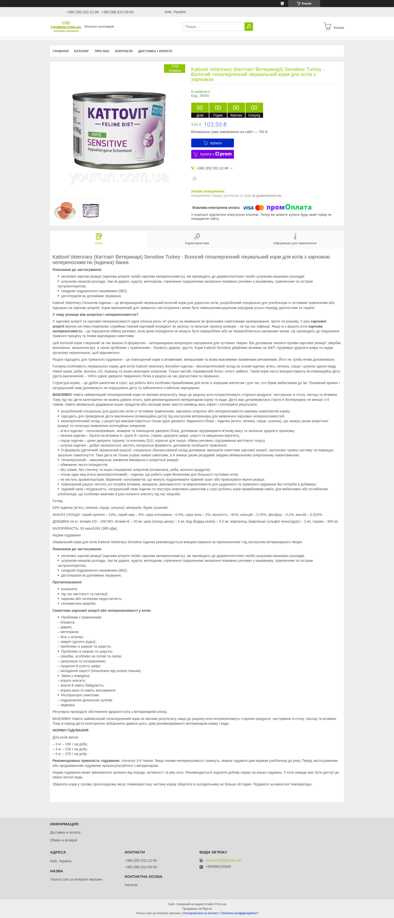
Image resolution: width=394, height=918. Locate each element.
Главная (61, 51)
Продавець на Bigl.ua (197, 908)
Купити (216, 143)
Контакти (124, 51)
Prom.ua (220, 904)
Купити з (216, 154)
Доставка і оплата (155, 51)
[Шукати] (248, 26)
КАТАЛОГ (81, 51)
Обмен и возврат (64, 840)
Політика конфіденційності (239, 913)
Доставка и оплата (65, 832)
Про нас (102, 51)
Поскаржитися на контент (201, 913)
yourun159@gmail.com (224, 860)
